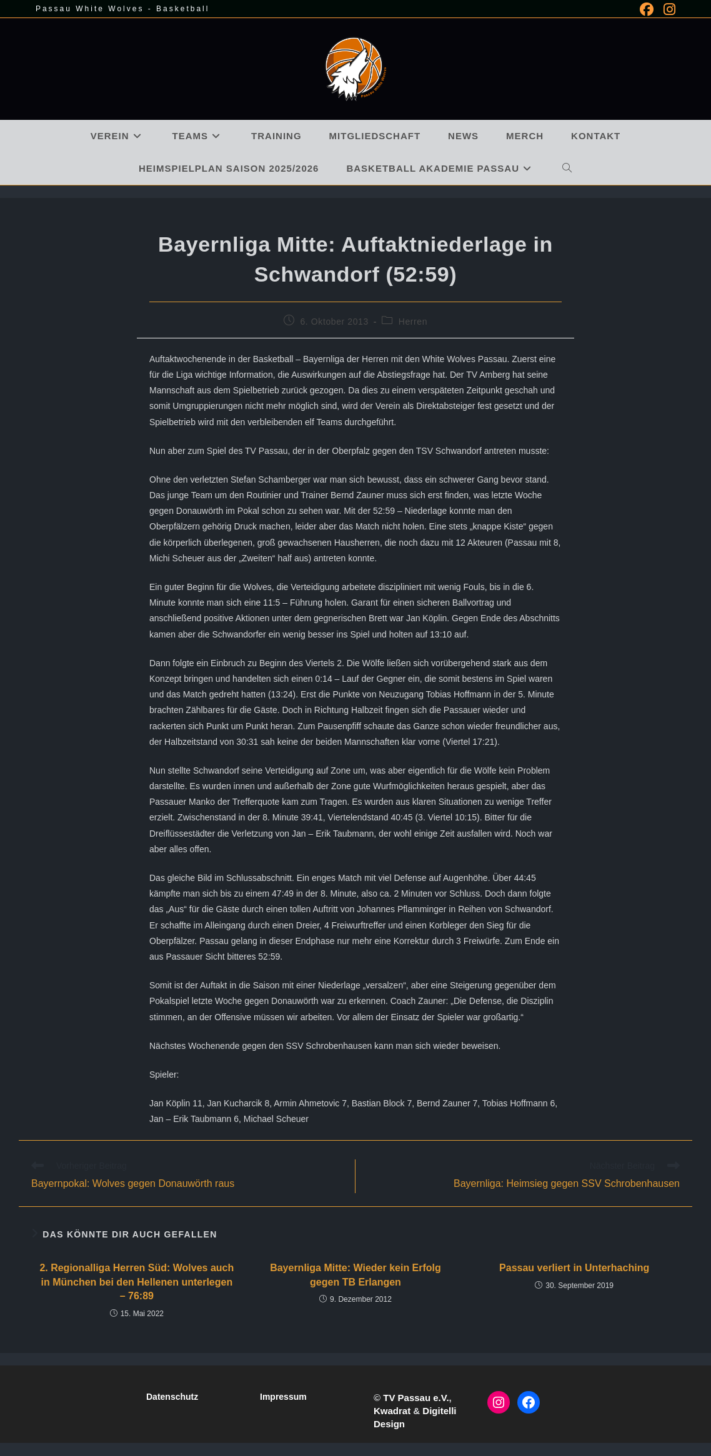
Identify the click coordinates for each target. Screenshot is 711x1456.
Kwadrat (392, 1410)
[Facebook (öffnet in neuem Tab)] (647, 9)
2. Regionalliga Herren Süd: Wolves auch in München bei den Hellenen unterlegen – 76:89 (136, 1281)
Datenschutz (172, 1397)
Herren (413, 322)
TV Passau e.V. (416, 1397)
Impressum (283, 1397)
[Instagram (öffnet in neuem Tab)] (667, 9)
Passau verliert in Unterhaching (574, 1267)
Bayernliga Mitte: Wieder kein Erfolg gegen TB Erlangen (355, 1274)
